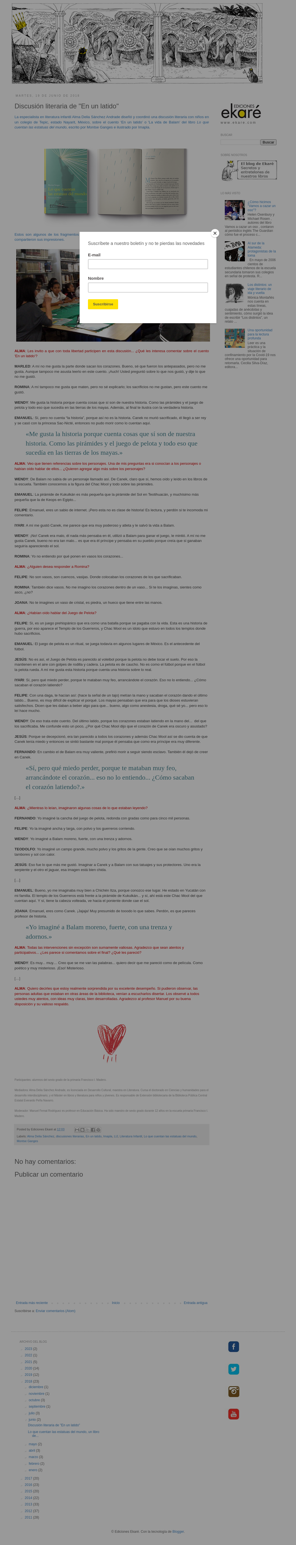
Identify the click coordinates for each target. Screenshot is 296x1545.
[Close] (215, 233)
